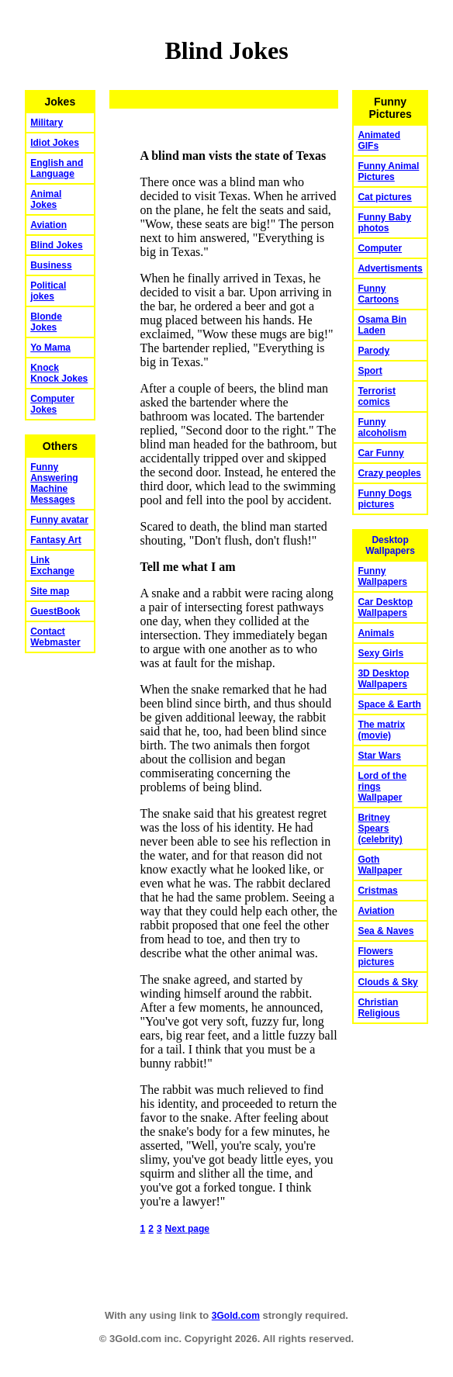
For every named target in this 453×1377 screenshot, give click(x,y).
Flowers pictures (376, 956)
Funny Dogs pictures (384, 499)
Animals (376, 633)
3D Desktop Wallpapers (383, 679)
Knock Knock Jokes (59, 373)
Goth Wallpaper (380, 865)
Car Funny (380, 453)
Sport (370, 370)
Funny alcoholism (382, 427)
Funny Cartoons (378, 294)
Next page (187, 1228)
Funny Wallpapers (382, 576)
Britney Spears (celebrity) (380, 828)
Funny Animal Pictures (388, 171)
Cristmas (377, 890)
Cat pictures (384, 197)
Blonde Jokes (46, 322)
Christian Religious (378, 1008)
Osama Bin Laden (382, 325)
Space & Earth (389, 704)
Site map (49, 591)
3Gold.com (236, 1315)
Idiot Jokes (54, 142)
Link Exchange (52, 565)
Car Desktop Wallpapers (385, 607)
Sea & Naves (385, 930)
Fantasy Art (55, 540)
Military (46, 122)
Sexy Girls (380, 653)
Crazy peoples (389, 473)
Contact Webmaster (55, 637)
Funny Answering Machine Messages (54, 483)
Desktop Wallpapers (390, 545)
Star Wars (379, 755)
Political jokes (48, 291)
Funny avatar (59, 519)
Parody (373, 350)
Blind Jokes (56, 245)
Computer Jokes (52, 404)
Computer (380, 248)
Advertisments (390, 268)
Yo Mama (50, 347)
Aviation (48, 225)
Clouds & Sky (387, 982)
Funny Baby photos (384, 223)
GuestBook (55, 611)
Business (50, 265)
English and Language (56, 168)
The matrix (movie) (381, 730)
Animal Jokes (45, 199)
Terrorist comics (376, 396)
